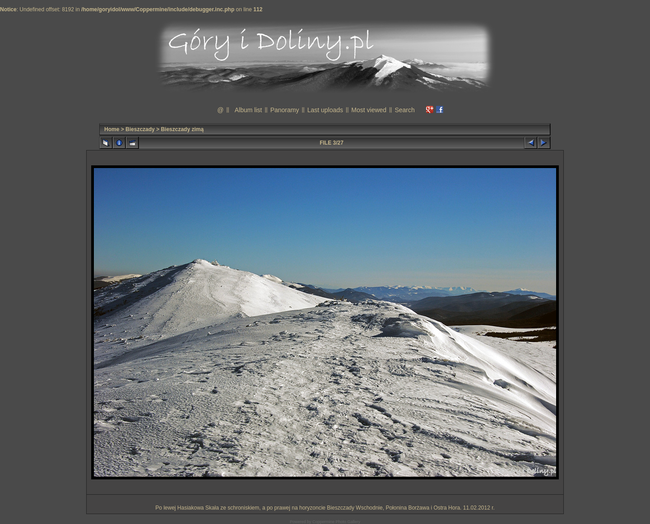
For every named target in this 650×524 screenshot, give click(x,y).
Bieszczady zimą (182, 129)
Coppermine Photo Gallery (336, 521)
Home (111, 129)
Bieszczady (140, 129)
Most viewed (368, 110)
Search (404, 110)
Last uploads (325, 110)
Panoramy (284, 110)
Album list (248, 110)
